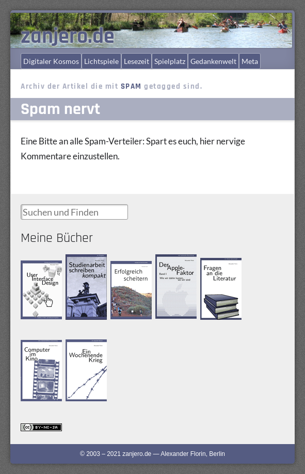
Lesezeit (136, 61)
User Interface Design (39, 268)
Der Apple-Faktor (169, 262)
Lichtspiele (101, 61)
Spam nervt (60, 109)
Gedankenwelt (213, 61)
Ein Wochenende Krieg (83, 353)
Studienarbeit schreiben (83, 263)
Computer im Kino (38, 348)
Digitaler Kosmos (51, 61)
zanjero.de (68, 37)
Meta (250, 61)
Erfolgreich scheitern (124, 270)
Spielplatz (169, 61)
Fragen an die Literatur (218, 266)
